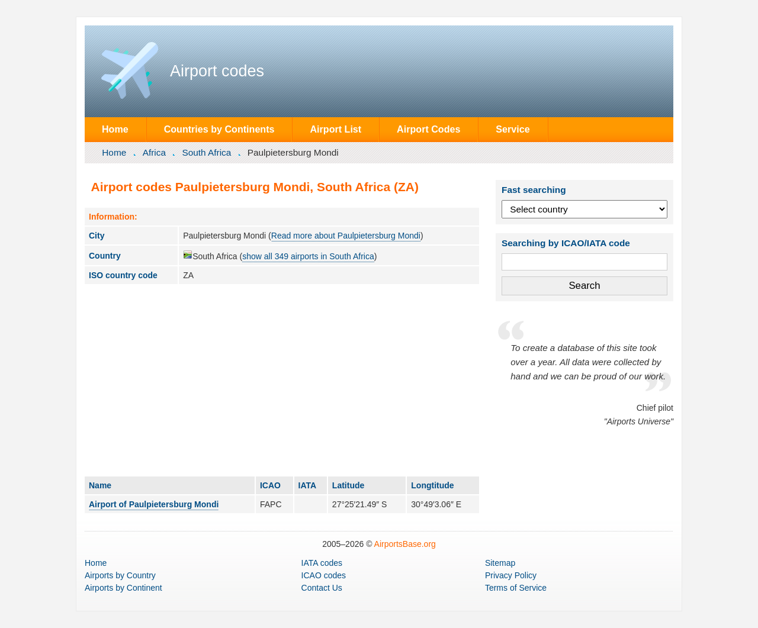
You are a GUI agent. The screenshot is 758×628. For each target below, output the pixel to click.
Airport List (335, 129)
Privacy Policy (511, 575)
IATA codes (322, 563)
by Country (120, 575)
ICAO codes (323, 575)
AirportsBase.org (405, 544)
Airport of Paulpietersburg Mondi (154, 504)
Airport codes (217, 71)
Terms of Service (516, 587)
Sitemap (500, 563)
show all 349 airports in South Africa (308, 256)
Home (115, 129)
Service (512, 129)
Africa (154, 152)
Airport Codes (428, 129)
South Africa (206, 152)
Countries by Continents (219, 129)
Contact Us (321, 587)
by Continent (123, 587)
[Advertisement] (281, 380)
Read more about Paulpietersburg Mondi (345, 235)
